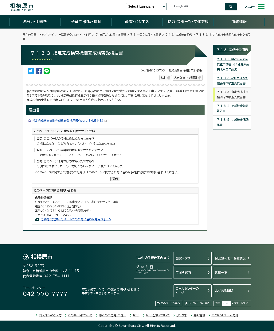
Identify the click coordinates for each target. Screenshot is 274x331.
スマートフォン (241, 303)
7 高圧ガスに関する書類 (111, 34)
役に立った (47, 143)
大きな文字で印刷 (185, 77)
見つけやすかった (51, 166)
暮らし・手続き (35, 21)
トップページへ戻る (199, 303)
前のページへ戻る (170, 303)
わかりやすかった (51, 155)
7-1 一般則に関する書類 (145, 34)
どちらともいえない (73, 143)
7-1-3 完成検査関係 (178, 34)
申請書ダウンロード (70, 34)
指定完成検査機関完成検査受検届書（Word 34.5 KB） (69, 120)
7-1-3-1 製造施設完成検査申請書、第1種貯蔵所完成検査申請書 (233, 64)
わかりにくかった (111, 155)
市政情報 (239, 21)
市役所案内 (183, 272)
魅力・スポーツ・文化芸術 (188, 21)
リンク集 (181, 315)
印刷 (163, 77)
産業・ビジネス (137, 21)
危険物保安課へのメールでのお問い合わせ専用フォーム (76, 219)
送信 (115, 178)
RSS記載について (158, 315)
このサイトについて (80, 315)
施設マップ (183, 258)
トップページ (46, 34)
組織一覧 (221, 272)
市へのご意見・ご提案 (112, 315)
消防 (88, 34)
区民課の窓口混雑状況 (230, 258)
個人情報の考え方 (50, 315)
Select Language (141, 6)
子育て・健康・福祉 (86, 21)
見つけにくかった (112, 166)
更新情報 (199, 315)
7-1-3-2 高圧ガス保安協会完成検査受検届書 (232, 81)
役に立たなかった (103, 143)
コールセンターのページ (187, 290)
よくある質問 (224, 290)
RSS (136, 315)
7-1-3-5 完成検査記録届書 (233, 122)
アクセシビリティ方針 (225, 315)
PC (227, 303)
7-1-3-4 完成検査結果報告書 (233, 108)
